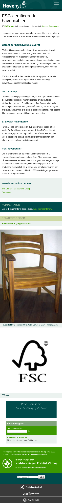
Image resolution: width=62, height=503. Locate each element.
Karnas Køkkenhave (50, 26)
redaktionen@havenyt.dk (20, 454)
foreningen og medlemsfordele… (35, 467)
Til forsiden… (16, 4)
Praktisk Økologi (31, 487)
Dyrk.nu (31, 500)
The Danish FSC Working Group (16, 189)
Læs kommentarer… (43, 209)
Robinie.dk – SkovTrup (17, 437)
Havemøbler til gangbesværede (16, 223)
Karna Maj (9, 26)
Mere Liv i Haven (31, 493)
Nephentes (6, 192)
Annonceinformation (39, 454)
